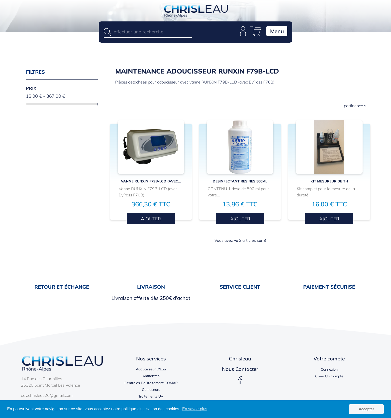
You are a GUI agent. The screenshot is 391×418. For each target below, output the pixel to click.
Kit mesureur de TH (329, 182)
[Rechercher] (148, 31)
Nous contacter (240, 370)
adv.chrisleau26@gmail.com (47, 396)
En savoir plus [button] (194, 409)
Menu (275, 32)
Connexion (329, 370)
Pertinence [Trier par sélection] (356, 107)
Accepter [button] (366, 409)
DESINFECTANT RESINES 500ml (240, 182)
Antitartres (151, 377)
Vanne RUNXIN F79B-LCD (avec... (151, 182)
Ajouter (151, 220)
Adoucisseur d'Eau (151, 370)
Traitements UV (150, 397)
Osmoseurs (151, 391)
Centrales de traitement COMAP (151, 384)
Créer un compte (329, 377)
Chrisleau (240, 360)
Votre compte (329, 360)
